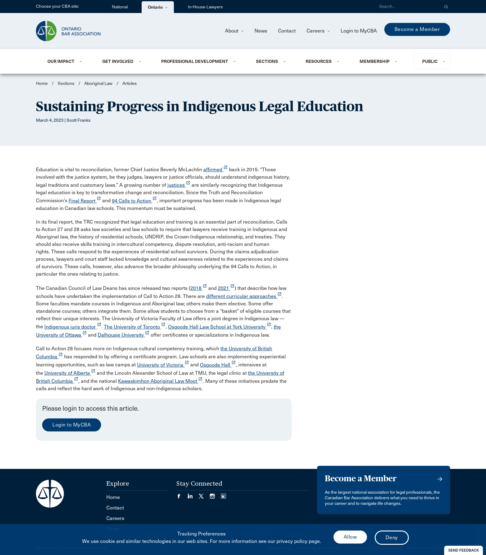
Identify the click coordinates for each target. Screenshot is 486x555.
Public (430, 61)
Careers (318, 31)
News (260, 31)
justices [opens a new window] (178, 185)
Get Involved (117, 61)
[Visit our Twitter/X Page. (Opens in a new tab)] (204, 494)
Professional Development (194, 61)
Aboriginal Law (98, 83)
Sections (267, 61)
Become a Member (417, 29)
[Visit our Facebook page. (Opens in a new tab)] (182, 494)
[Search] (406, 6)
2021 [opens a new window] (226, 288)
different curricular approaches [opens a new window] (244, 296)
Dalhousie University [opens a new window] (123, 335)
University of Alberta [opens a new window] (69, 373)
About (234, 31)
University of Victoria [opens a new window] (163, 365)
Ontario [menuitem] (158, 7)
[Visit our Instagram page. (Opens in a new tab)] (215, 494)
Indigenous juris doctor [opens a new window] (72, 327)
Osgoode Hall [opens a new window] (218, 365)
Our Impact (60, 61)
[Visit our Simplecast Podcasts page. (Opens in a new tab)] (223, 494)
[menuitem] (67, 61)
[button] (446, 6)
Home (42, 83)
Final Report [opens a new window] (84, 201)
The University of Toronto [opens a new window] (135, 327)
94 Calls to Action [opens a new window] (134, 201)
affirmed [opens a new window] (215, 170)
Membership (375, 61)
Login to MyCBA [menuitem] (359, 31)
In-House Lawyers (205, 7)
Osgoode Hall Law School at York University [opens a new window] (219, 327)
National (120, 7)
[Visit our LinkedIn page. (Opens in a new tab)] (193, 494)
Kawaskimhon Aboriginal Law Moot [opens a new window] (160, 381)
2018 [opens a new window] (198, 288)
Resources (319, 61)
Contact (287, 31)
